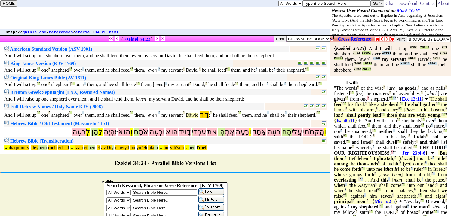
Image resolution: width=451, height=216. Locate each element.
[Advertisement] (165, 18)
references (61, 32)
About (444, 3)
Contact (427, 3)
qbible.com (35, 32)
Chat (390, 3)
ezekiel (83, 32)
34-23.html (107, 32)
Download (407, 3)
